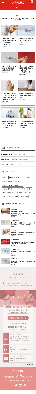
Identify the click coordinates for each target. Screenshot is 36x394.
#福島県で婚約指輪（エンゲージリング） (13, 189)
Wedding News (13, 154)
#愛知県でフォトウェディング (23, 192)
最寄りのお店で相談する (18, 319)
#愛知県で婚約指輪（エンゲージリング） (19, 177)
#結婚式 (4, 177)
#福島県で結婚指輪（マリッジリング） (12, 185)
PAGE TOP (30, 364)
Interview (11, 164)
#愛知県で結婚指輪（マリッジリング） (12, 181)
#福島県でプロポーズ (7, 192)
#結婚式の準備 (24, 196)
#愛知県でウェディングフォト (10, 196)
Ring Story (15, 159)
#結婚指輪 (29, 189)
